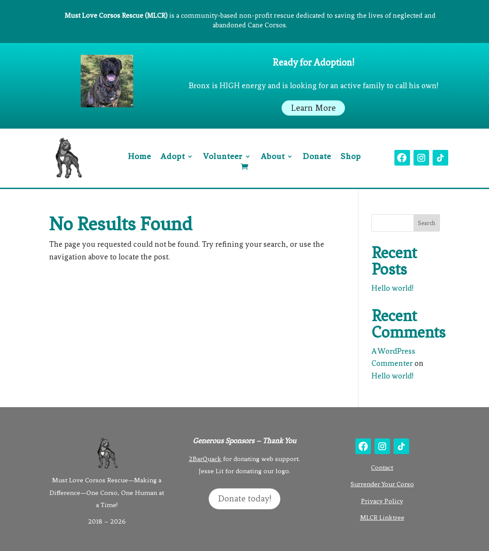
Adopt (173, 157)
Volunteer (223, 157)
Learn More (313, 108)
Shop (351, 157)
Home (139, 157)
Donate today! (244, 499)
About (273, 157)
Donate (317, 157)
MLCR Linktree (382, 517)
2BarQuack (205, 459)
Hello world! (392, 288)
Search (426, 223)
